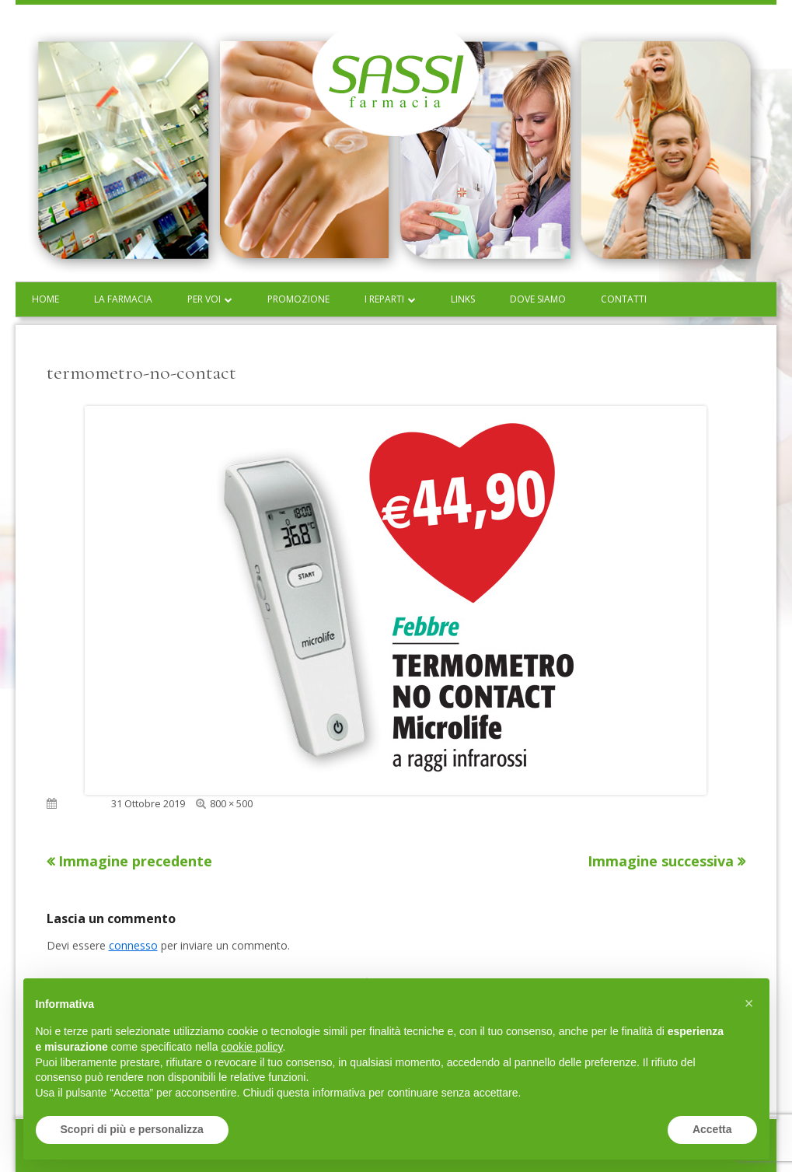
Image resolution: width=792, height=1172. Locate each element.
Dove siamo (538, 299)
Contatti (624, 299)
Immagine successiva (661, 861)
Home (45, 299)
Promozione (298, 299)
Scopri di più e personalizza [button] (132, 1129)
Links (463, 299)
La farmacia (123, 299)
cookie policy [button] (251, 1047)
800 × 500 (231, 803)
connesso (133, 945)
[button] (749, 1003)
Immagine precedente (135, 861)
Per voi (204, 299)
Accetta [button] (712, 1129)
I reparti (384, 299)
